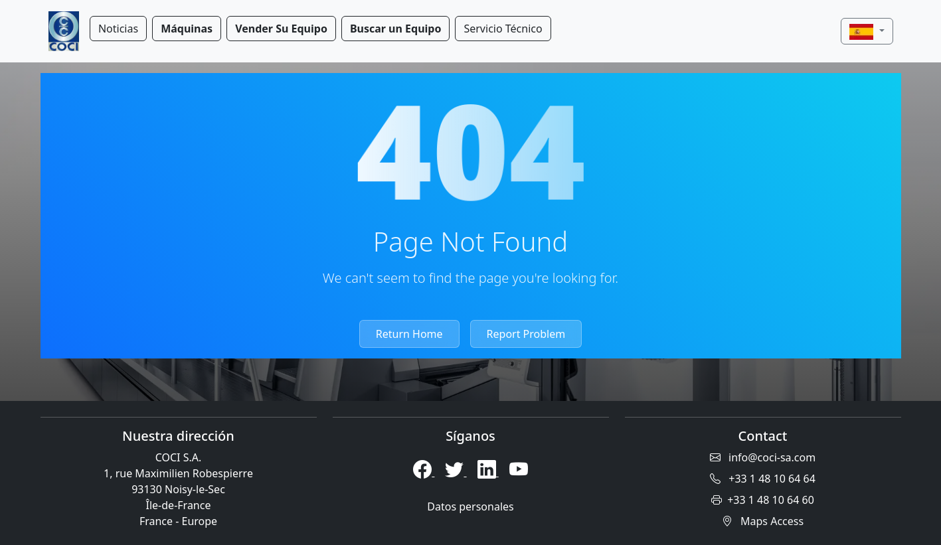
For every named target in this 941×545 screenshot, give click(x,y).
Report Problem (526, 334)
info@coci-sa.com (762, 457)
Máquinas (187, 28)
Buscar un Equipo (396, 28)
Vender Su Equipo (281, 28)
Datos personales (470, 506)
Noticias (118, 28)
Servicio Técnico (503, 28)
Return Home (409, 334)
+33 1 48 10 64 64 (762, 478)
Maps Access (763, 521)
